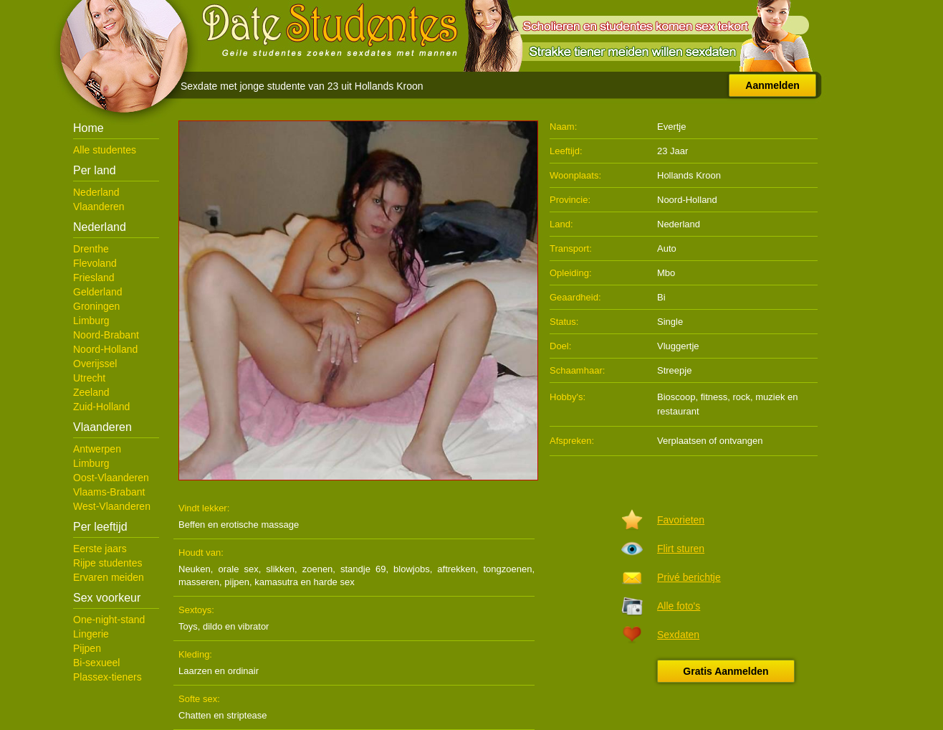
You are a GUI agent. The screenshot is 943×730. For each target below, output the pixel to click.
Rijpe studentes (108, 563)
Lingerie (91, 634)
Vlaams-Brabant (109, 492)
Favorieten (680, 520)
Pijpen (87, 648)
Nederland (96, 192)
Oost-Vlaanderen (111, 477)
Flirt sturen (680, 548)
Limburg (91, 320)
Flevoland (95, 263)
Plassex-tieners (107, 677)
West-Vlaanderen (111, 506)
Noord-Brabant (106, 335)
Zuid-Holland (101, 406)
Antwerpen (97, 449)
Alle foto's (678, 606)
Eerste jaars (100, 548)
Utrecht (89, 378)
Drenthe (91, 249)
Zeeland (91, 392)
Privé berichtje (689, 577)
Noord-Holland (105, 349)
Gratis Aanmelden (725, 671)
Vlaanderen (99, 206)
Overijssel (95, 363)
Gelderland (98, 292)
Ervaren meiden (108, 577)
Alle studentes (104, 150)
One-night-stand (109, 619)
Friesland (94, 277)
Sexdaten (678, 634)
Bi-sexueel (96, 662)
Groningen (96, 306)
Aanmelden (772, 85)
